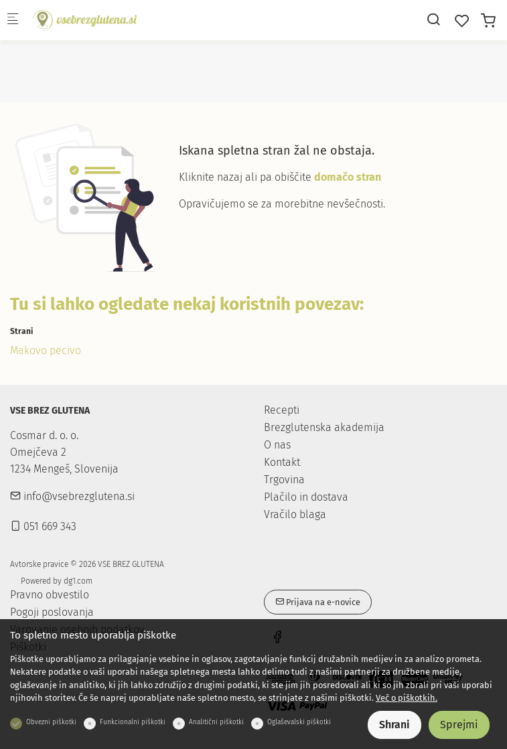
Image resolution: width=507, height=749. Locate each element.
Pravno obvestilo (49, 595)
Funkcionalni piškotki (132, 722)
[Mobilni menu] (12, 20)
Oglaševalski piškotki (299, 722)
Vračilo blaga (295, 514)
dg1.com (78, 581)
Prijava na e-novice (317, 602)
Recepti (281, 410)
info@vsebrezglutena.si (72, 496)
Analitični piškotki (216, 722)
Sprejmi (459, 724)
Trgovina (284, 479)
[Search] (433, 19)
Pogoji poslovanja (52, 612)
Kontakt (282, 462)
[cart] (488, 21)
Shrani (394, 724)
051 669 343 (43, 526)
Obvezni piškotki (51, 722)
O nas (277, 444)
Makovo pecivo (45, 350)
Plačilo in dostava (306, 497)
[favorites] (462, 21)
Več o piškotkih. (406, 698)
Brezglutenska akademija (324, 427)
